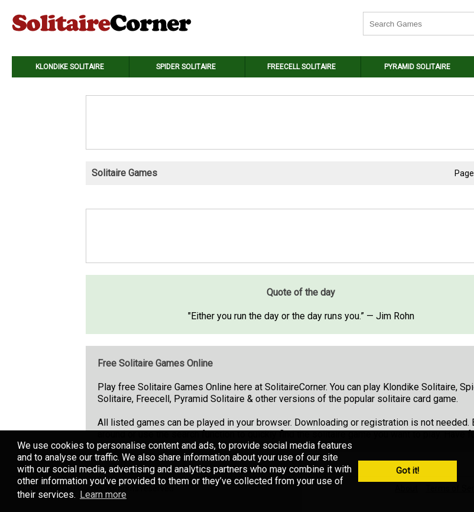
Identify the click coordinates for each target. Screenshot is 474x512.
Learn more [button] (103, 494)
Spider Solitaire (186, 67)
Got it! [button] (407, 471)
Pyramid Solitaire (417, 67)
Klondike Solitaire (69, 67)
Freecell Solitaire (301, 67)
